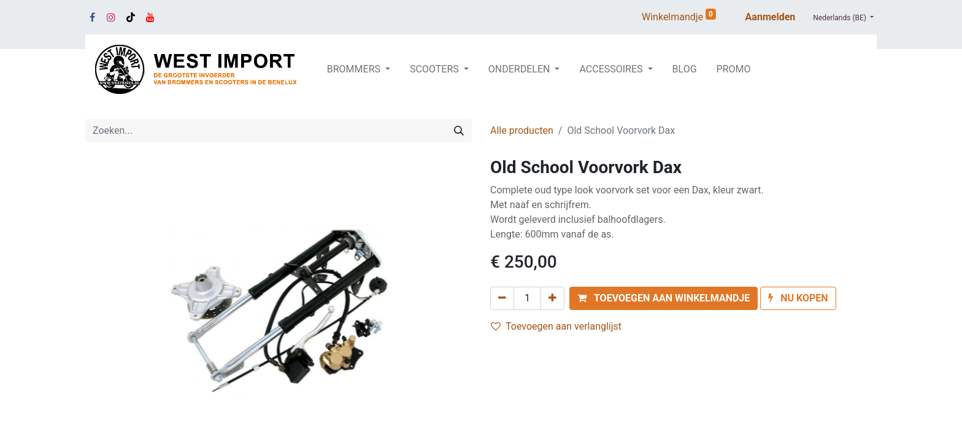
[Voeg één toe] (552, 298)
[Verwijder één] (502, 298)
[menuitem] (685, 69)
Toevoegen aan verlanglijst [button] (556, 326)
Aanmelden (770, 17)
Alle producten (521, 130)
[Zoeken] (459, 130)
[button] (663, 298)
